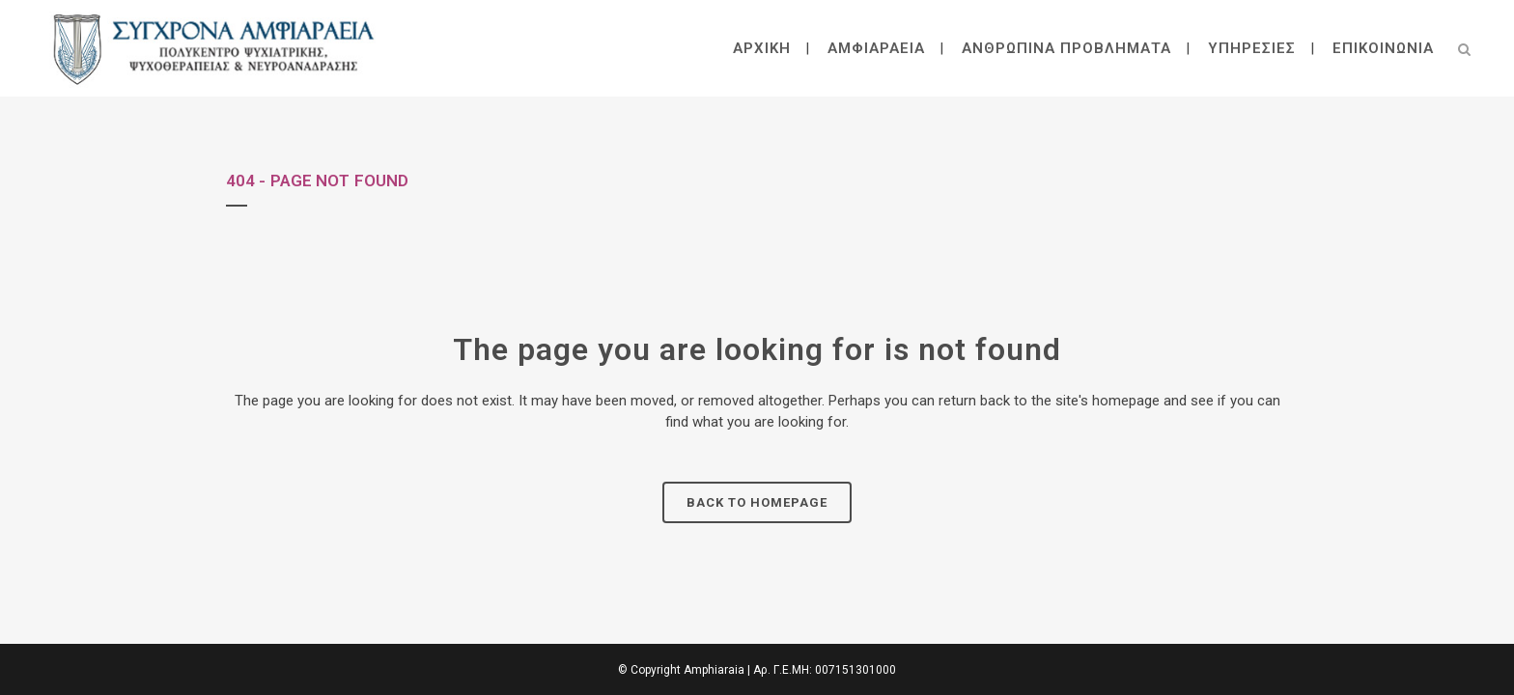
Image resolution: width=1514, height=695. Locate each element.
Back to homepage (757, 502)
